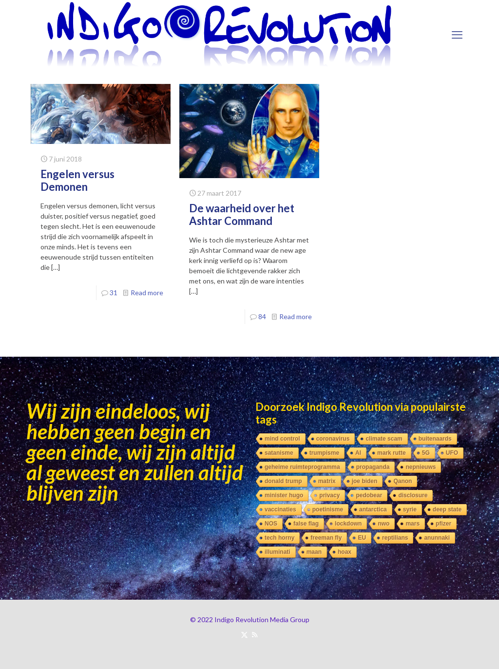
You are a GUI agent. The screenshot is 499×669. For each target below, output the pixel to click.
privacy (329, 495)
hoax (344, 551)
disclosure (412, 495)
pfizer (443, 523)
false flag (306, 523)
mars (412, 523)
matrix (327, 481)
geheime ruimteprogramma (302, 467)
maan (314, 551)
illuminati (277, 551)
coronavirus (333, 438)
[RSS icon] (254, 634)
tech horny (279, 537)
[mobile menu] (457, 34)
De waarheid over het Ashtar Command (241, 214)
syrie (410, 509)
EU (362, 537)
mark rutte (391, 452)
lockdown (348, 523)
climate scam (383, 438)
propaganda (373, 467)
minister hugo (284, 495)
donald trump (283, 481)
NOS (271, 523)
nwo (383, 523)
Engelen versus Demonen (77, 180)
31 (113, 292)
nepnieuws (420, 467)
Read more (147, 292)
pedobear (369, 495)
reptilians (395, 537)
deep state (447, 509)
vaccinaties (280, 509)
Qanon (402, 481)
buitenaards (435, 438)
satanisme (279, 452)
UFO (452, 452)
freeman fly (326, 537)
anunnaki (437, 537)
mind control (282, 438)
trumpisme (324, 452)
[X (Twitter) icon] (244, 634)
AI (358, 452)
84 (262, 316)
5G (426, 452)
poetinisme (327, 509)
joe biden (365, 481)
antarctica (373, 509)
